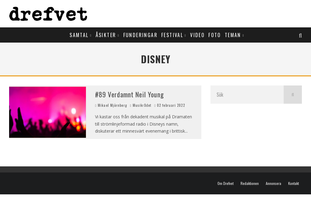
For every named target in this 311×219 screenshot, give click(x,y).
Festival (172, 35)
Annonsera (273, 183)
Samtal (79, 35)
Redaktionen (250, 183)
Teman (233, 35)
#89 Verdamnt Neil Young (129, 94)
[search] (293, 94)
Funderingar (140, 35)
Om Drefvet (225, 183)
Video (197, 35)
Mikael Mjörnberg (111, 105)
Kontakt (293, 183)
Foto (214, 35)
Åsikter (106, 35)
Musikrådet (142, 105)
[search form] (247, 94)
